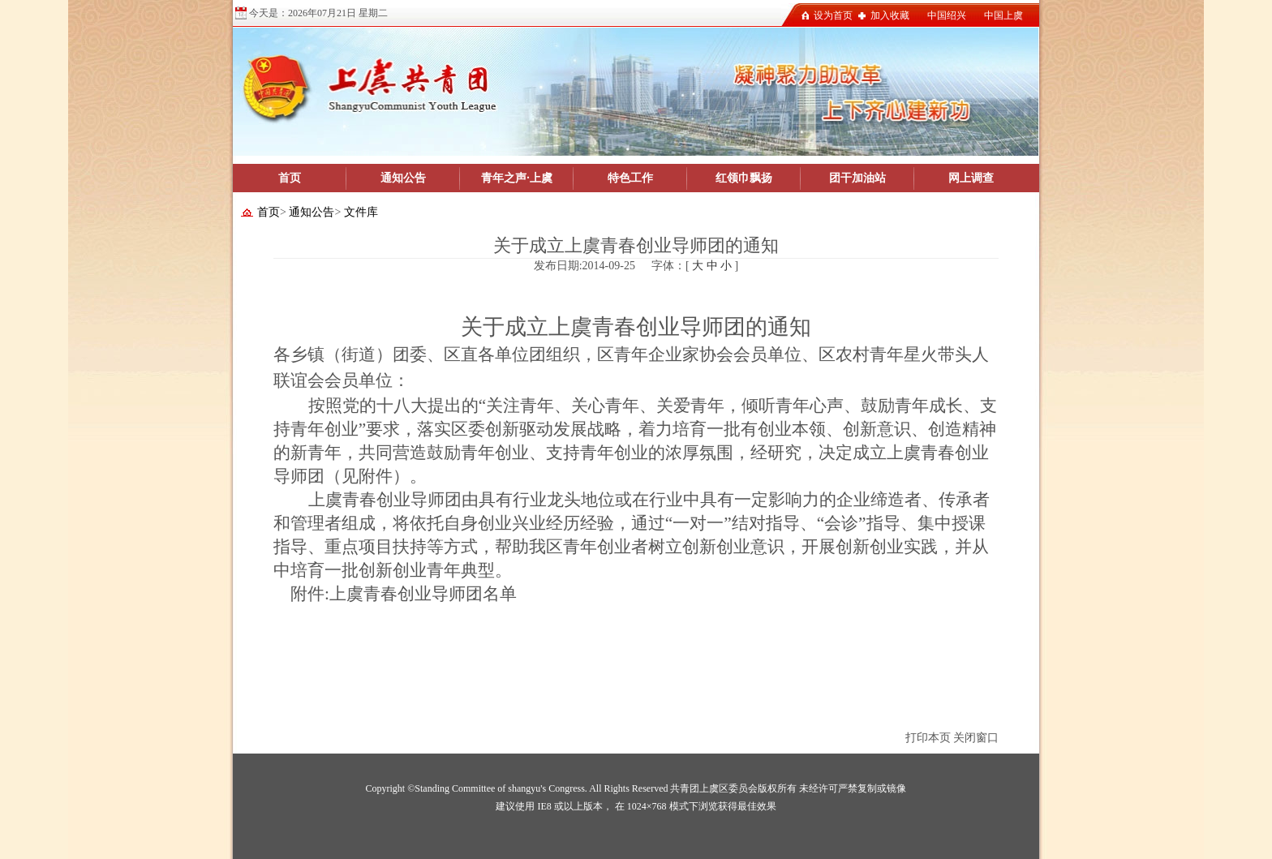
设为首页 (833, 15)
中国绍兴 (946, 15)
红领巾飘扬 (744, 178)
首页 (289, 178)
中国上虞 (1003, 15)
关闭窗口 (976, 738)
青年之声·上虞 (516, 178)
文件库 (361, 212)
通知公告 (403, 178)
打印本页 (928, 738)
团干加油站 (857, 178)
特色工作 (630, 178)
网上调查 (971, 178)
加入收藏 (889, 15)
